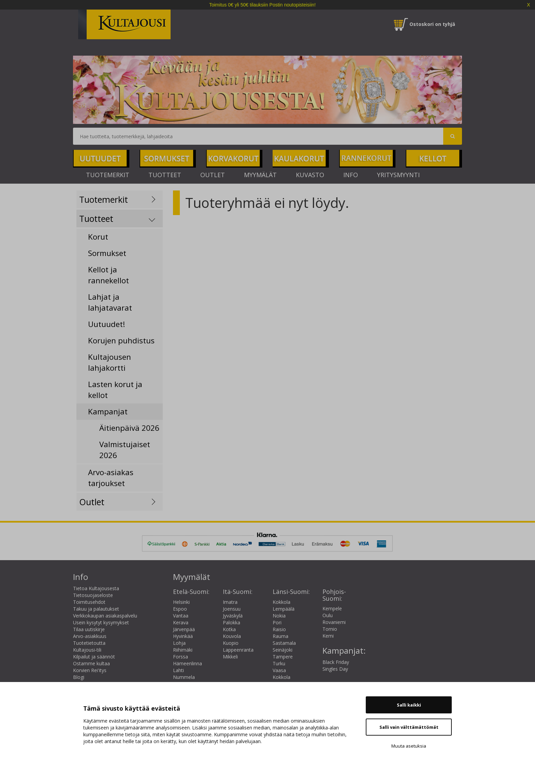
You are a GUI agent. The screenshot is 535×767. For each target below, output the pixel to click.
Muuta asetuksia (408, 746)
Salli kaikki (409, 705)
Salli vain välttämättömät (408, 727)
